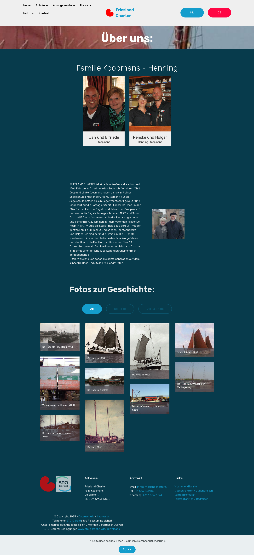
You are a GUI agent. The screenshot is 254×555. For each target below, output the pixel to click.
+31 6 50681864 (152, 513)
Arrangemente (62, 5)
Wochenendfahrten (186, 501)
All (92, 308)
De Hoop (120, 308)
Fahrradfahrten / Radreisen (191, 513)
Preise (84, 5)
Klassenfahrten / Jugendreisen (193, 505)
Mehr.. (27, 13)
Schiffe (40, 5)
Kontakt (44, 13)
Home (27, 5)
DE (219, 12)
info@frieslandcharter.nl (152, 505)
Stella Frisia (155, 308)
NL (192, 12)
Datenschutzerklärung (151, 541)
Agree (127, 549)
